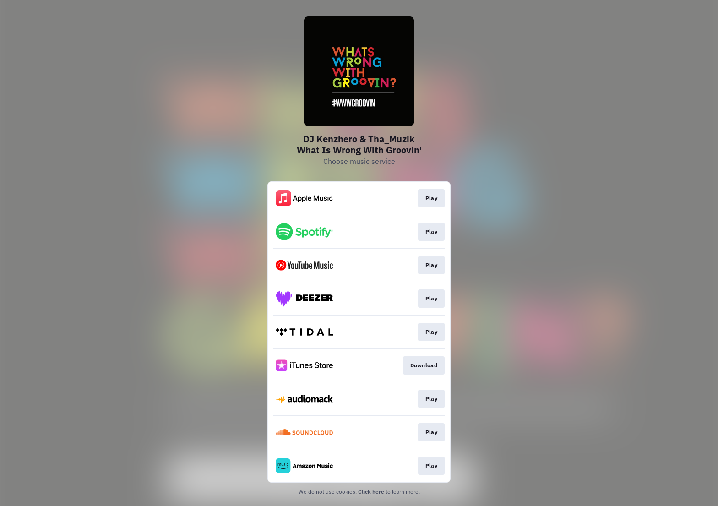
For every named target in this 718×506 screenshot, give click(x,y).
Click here (371, 491)
